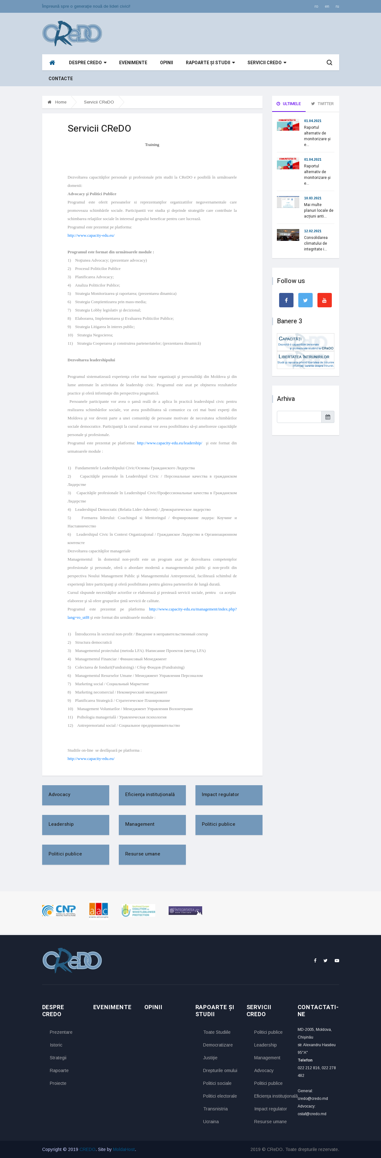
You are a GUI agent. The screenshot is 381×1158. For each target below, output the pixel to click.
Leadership (61, 824)
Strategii (58, 1057)
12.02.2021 (312, 231)
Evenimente (133, 62)
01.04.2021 (312, 121)
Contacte (61, 78)
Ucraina (211, 1121)
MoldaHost (124, 1149)
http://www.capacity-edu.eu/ (91, 235)
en (327, 6)
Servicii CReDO (267, 62)
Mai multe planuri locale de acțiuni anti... (318, 210)
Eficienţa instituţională (150, 794)
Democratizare (218, 1044)
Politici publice (218, 824)
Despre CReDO (87, 62)
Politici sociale (217, 1083)
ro (316, 6)
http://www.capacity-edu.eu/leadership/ (170, 443)
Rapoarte (59, 1070)
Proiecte (58, 1083)
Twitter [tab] (322, 104)
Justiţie (210, 1057)
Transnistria (215, 1108)
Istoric (56, 1044)
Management (140, 824)
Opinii (166, 62)
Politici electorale (220, 1096)
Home (57, 102)
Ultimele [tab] (289, 104)
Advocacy (59, 794)
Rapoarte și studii (210, 62)
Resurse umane (142, 853)
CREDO (87, 1149)
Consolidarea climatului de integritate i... (316, 243)
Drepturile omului (220, 1070)
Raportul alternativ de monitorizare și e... (317, 136)
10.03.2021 (312, 198)
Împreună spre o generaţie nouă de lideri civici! (86, 6)
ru (337, 6)
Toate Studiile (217, 1032)
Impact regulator (220, 794)
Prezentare (61, 1032)
